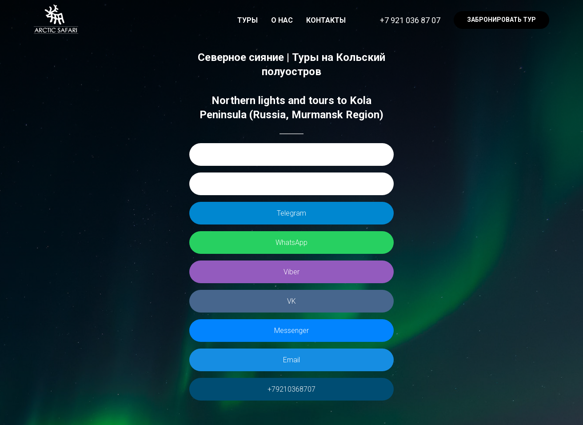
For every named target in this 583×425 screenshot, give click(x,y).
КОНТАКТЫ (326, 20)
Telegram (291, 213)
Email (291, 360)
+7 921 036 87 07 (410, 20)
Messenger (291, 330)
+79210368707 (291, 389)
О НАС (282, 20)
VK (291, 301)
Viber (291, 272)
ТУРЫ (247, 20)
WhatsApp (291, 242)
